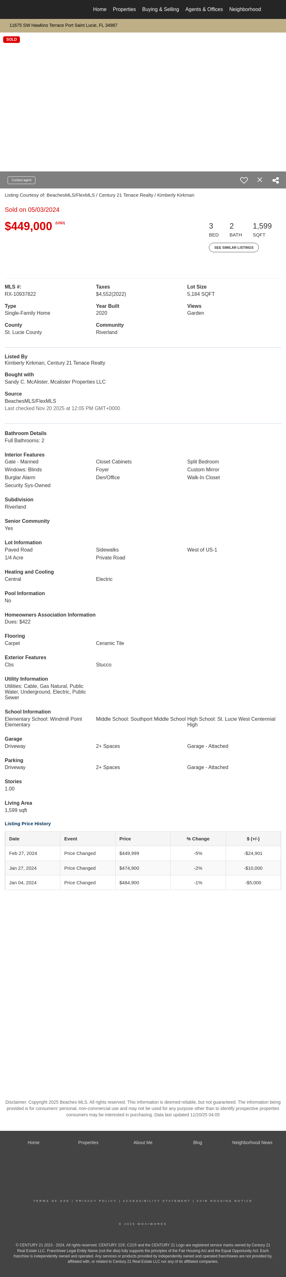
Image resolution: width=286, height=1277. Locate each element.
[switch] (244, 180)
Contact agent (21, 180)
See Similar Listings (233, 247)
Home (100, 9)
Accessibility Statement (157, 1200)
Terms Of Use (51, 1200)
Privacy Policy (96, 1200)
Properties (124, 9)
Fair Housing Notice (225, 1200)
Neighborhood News (252, 9)
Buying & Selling (160, 9)
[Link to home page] (28, 9)
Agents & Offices (204, 9)
